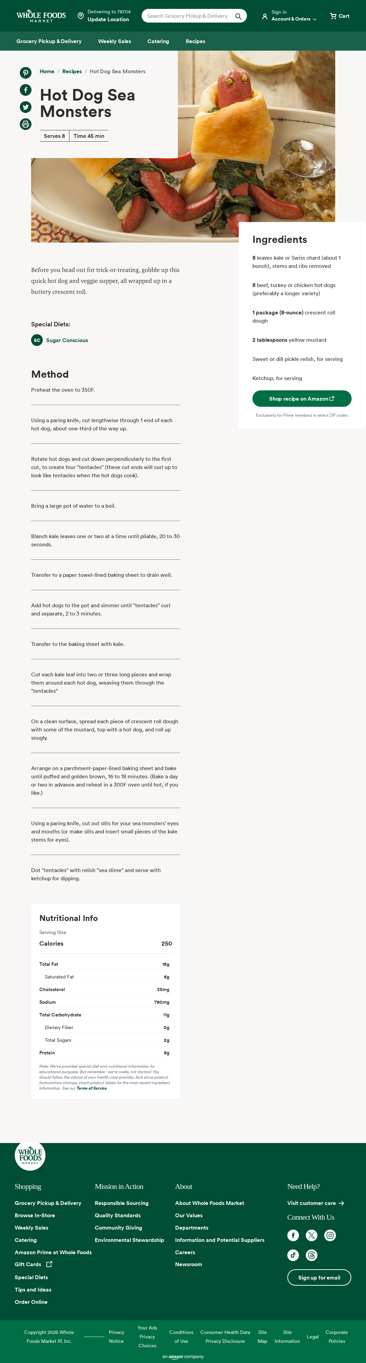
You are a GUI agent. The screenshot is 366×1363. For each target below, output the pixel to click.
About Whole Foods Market (209, 1203)
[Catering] (158, 41)
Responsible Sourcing (122, 1203)
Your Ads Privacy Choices (147, 1336)
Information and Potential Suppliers (219, 1240)
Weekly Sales (31, 1227)
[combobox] (189, 16)
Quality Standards (118, 1215)
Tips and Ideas (33, 1289)
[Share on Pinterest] (25, 73)
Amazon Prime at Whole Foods (53, 1252)
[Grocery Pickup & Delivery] (49, 41)
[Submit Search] (238, 16)
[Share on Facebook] (25, 90)
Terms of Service (92, 1088)
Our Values (188, 1215)
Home (47, 71)
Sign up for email (319, 1277)
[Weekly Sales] (114, 41)
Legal (313, 1336)
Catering (26, 1240)
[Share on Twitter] (25, 107)
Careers (185, 1252)
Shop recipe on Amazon (302, 398)
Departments (191, 1227)
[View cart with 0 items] (339, 15)
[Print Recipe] (25, 124)
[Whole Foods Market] (41, 16)
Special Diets (31, 1277)
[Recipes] (195, 41)
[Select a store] (104, 15)
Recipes (72, 71)
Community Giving (118, 1227)
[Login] (289, 16)
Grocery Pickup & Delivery (48, 1203)
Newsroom (188, 1264)
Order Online (31, 1302)
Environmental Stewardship (129, 1240)
